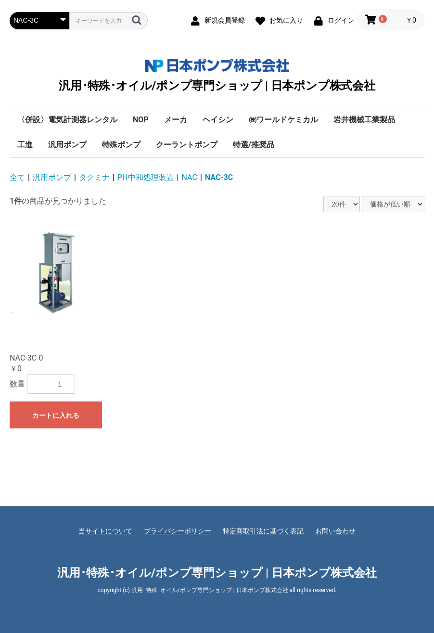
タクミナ (94, 177)
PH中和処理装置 (145, 177)
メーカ (175, 119)
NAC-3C (219, 177)
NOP (141, 119)
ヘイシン (218, 119)
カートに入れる (55, 415)
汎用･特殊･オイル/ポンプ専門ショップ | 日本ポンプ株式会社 (217, 75)
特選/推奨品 (253, 144)
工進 (25, 144)
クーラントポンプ (186, 144)
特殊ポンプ (121, 144)
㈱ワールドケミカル (283, 119)
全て (17, 177)
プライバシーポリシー (177, 531)
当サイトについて (105, 531)
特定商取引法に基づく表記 (263, 531)
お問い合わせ (335, 531)
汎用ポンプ (67, 144)
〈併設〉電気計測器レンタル (67, 119)
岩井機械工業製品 (364, 119)
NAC (189, 177)
